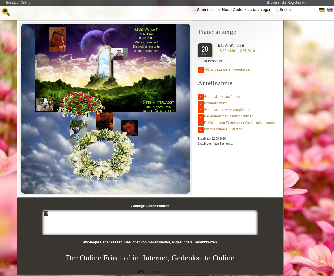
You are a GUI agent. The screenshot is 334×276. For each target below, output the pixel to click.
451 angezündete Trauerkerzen (224, 70)
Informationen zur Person (220, 130)
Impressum (155, 272)
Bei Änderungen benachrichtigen (225, 117)
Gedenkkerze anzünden (219, 97)
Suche (285, 9)
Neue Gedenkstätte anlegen (247, 9)
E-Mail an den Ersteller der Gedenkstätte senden (237, 123)
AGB (140, 272)
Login (275, 3)
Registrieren (296, 3)
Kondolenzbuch (213, 104)
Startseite (206, 9)
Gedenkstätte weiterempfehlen (224, 110)
